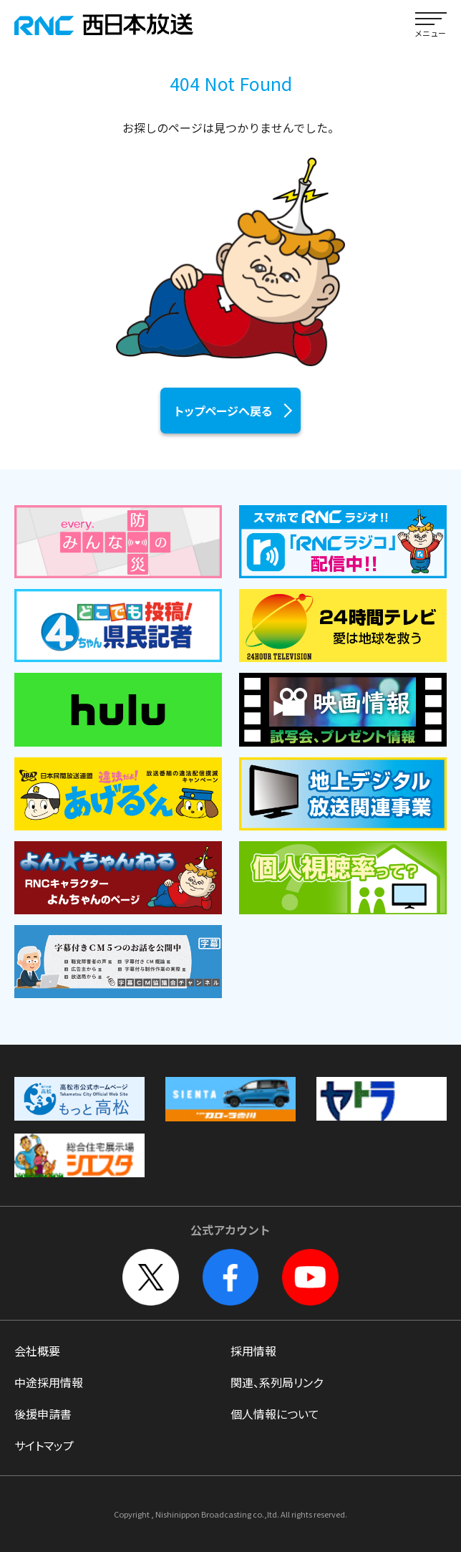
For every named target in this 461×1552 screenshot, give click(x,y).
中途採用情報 (48, 1382)
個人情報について (274, 1413)
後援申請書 (43, 1413)
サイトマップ (44, 1445)
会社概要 (37, 1350)
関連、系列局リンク (276, 1382)
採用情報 (253, 1350)
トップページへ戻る (223, 410)
